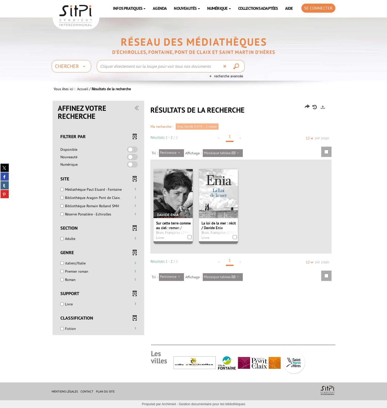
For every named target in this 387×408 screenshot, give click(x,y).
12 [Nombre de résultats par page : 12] (308, 138)
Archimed (169, 404)
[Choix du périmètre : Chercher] (71, 66)
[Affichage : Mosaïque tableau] (223, 153)
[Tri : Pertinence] (171, 153)
